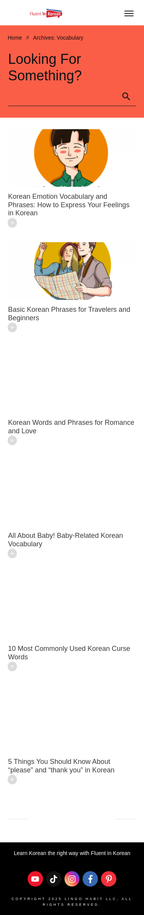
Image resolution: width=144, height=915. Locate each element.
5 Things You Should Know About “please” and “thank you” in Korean (61, 766)
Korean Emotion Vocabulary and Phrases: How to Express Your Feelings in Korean (68, 205)
